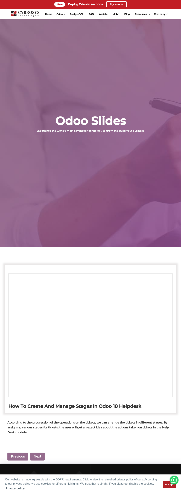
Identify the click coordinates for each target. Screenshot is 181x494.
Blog (127, 14)
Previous (18, 456)
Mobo (115, 14)
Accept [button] (169, 484)
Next (37, 456)
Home (48, 14)
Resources (141, 14)
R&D (91, 14)
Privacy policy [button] (15, 488)
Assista (103, 14)
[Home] (25, 14)
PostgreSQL (76, 14)
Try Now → (116, 4)
